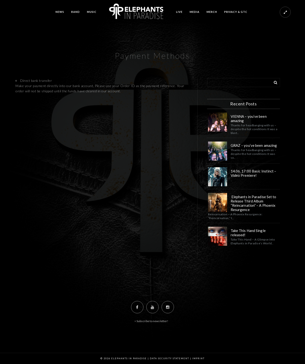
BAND (75, 11)
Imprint (198, 358)
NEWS (60, 11)
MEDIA (194, 11)
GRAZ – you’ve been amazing (254, 145)
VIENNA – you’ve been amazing (249, 118)
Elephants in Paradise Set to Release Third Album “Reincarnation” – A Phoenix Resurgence (253, 203)
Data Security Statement (169, 358)
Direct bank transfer (36, 81)
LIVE (179, 11)
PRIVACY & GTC (235, 11)
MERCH (212, 11)
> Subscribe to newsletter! (151, 321)
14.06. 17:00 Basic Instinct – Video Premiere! (253, 173)
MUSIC (92, 11)
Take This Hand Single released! (248, 232)
